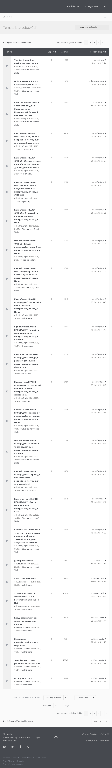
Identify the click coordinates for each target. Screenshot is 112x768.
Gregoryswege (23, 87)
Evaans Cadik (23, 581)
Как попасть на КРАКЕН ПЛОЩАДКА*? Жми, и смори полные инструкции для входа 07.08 (26, 505)
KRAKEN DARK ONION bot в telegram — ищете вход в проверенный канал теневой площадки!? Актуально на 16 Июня (27, 536)
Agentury (26, 201)
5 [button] (102, 42)
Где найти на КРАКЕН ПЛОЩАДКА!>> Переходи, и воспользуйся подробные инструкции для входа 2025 (27, 477)
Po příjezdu (27, 173)
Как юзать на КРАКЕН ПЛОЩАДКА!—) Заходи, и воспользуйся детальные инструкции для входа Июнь (27, 416)
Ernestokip (22, 118)
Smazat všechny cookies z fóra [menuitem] (16, 737)
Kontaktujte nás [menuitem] (10, 740)
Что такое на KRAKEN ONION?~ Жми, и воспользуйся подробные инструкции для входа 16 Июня (27, 247)
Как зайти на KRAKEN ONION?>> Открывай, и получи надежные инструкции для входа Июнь (26, 216)
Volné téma (27, 318)
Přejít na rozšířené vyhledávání (18, 42)
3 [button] (94, 42)
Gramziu (20, 761)
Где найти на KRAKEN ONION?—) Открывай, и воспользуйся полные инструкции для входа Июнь (26, 274)
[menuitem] (72, 6)
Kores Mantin (23, 627)
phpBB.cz (19, 764)
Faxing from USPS (23, 678)
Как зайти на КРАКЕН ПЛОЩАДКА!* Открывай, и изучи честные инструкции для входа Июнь (27, 305)
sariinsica (21, 66)
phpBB (15, 758)
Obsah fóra (7, 17)
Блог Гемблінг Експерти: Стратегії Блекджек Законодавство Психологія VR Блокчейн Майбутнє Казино (26, 109)
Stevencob (22, 563)
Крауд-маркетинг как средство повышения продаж (25, 621)
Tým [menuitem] (38, 737)
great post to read (23, 560)
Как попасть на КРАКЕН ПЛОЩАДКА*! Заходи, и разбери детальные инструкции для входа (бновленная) (26, 360)
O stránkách (27, 149)
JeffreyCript (22, 146)
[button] (107, 42)
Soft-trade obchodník (25, 578)
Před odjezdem (29, 260)
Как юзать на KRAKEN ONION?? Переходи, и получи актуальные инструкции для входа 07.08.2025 (26, 188)
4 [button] (98, 42)
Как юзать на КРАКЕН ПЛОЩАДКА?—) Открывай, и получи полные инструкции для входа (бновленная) (28, 388)
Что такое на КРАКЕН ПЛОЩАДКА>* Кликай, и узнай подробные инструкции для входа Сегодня (26, 447)
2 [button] (90, 42)
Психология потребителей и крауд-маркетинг (26, 642)
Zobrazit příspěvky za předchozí (40, 697)
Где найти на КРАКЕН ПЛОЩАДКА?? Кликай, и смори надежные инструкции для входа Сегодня (26, 333)
